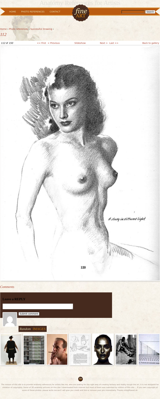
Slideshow (80, 43)
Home (3, 29)
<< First (41, 43)
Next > (104, 43)
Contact (55, 11)
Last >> (113, 43)
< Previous (54, 43)
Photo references (18, 29)
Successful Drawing (41, 29)
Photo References (32, 11)
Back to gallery (150, 43)
